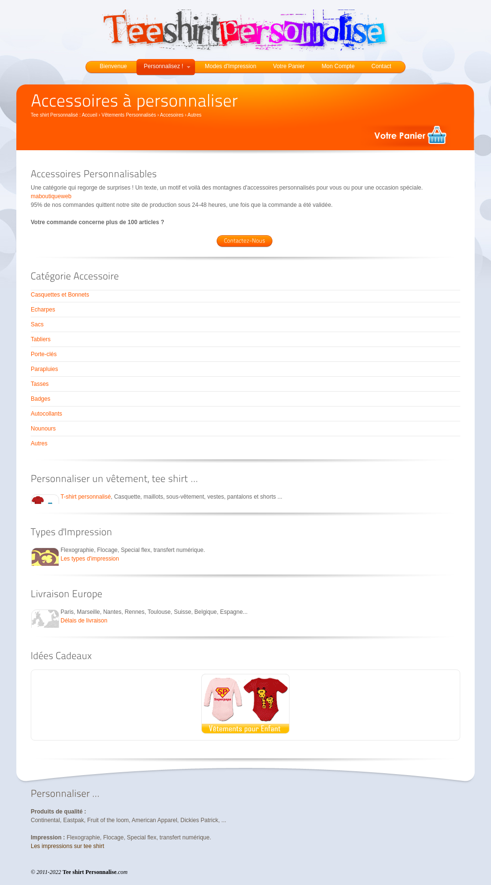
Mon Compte (338, 66)
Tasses (40, 384)
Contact (381, 66)
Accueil (89, 115)
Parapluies (44, 369)
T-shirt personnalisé (86, 496)
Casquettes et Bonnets (60, 294)
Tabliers (40, 339)
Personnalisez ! (167, 66)
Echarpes (43, 309)
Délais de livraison (84, 620)
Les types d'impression (90, 558)
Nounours (43, 428)
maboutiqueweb (51, 196)
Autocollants (46, 413)
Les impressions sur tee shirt (67, 846)
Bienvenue (113, 66)
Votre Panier (289, 66)
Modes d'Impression (230, 66)
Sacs (37, 324)
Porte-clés (44, 354)
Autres (39, 443)
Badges (40, 398)
